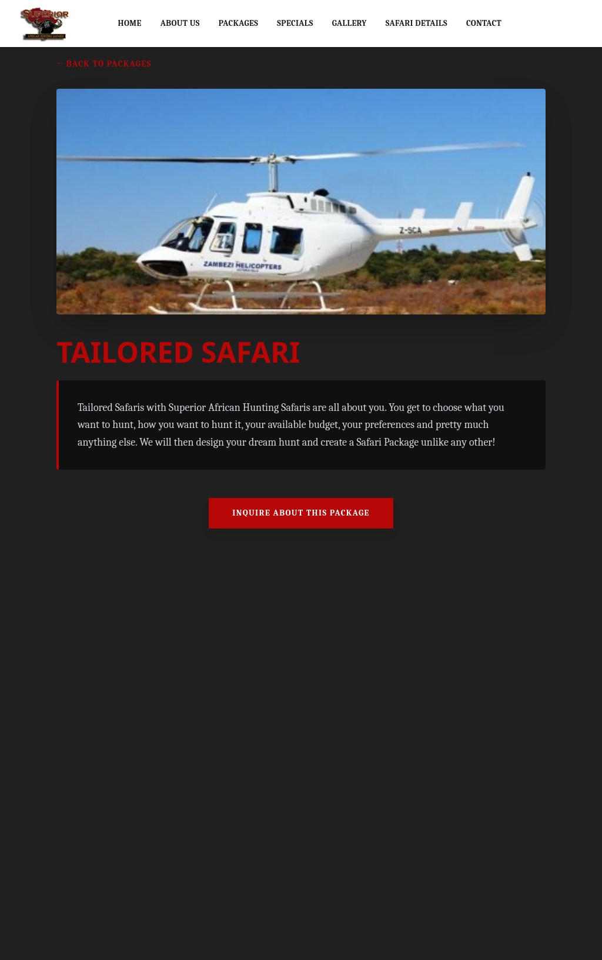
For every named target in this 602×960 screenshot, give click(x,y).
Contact (483, 23)
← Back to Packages (104, 64)
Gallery (349, 23)
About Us (180, 23)
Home (130, 23)
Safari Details (416, 23)
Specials (295, 23)
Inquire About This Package (301, 513)
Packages (238, 23)
